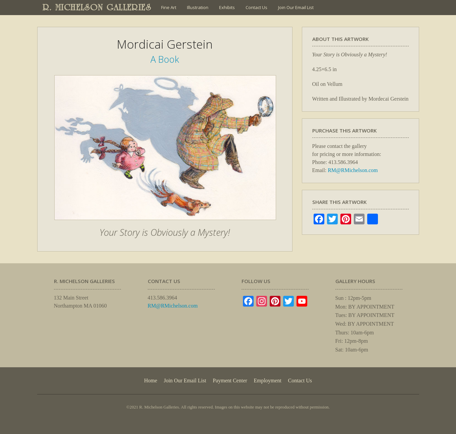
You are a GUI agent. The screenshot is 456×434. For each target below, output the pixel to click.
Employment (267, 380)
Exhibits (227, 7)
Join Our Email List (296, 7)
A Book (164, 59)
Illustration (197, 7)
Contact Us (256, 7)
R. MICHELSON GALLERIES (97, 7)
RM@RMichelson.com (353, 170)
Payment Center (230, 380)
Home (150, 380)
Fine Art (168, 7)
